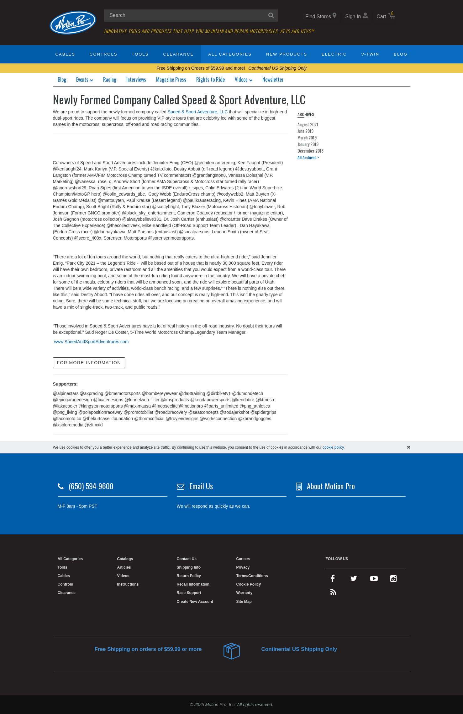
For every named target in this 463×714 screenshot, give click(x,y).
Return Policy (189, 576)
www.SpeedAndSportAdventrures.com (91, 341)
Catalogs (125, 559)
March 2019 (307, 137)
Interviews (136, 79)
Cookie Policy (248, 584)
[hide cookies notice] (408, 447)
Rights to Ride (210, 79)
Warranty (244, 593)
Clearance (178, 54)
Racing (109, 79)
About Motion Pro (331, 485)
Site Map (244, 601)
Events (84, 79)
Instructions (128, 584)
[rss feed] (333, 593)
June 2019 (305, 130)
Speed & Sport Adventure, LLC (198, 111)
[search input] (191, 15)
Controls (103, 54)
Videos (243, 79)
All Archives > (308, 157)
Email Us (201, 485)
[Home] (73, 22)
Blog (401, 54)
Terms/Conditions (252, 576)
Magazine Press (171, 79)
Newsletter (273, 79)
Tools (140, 54)
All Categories (230, 54)
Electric (334, 54)
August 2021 (307, 124)
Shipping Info (189, 567)
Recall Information (193, 584)
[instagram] (393, 580)
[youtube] (374, 580)
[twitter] (353, 580)
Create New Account (195, 601)
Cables (65, 54)
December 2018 (310, 150)
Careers (243, 559)
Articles (124, 567)
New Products (286, 54)
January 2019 (307, 144)
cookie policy (333, 447)
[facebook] (332, 580)
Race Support (189, 593)
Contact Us (187, 559)
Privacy (243, 567)
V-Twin (370, 54)
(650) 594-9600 (91, 485)
